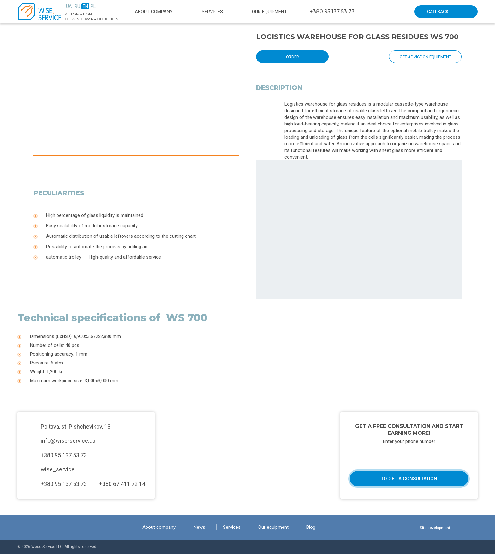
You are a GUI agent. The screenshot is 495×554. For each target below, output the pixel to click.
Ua (69, 6)
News (199, 527)
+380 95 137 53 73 (332, 12)
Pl (93, 6)
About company (154, 12)
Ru (77, 6)
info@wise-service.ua (68, 440)
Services (212, 12)
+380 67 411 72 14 (122, 484)
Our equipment (269, 12)
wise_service (58, 469)
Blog (310, 527)
